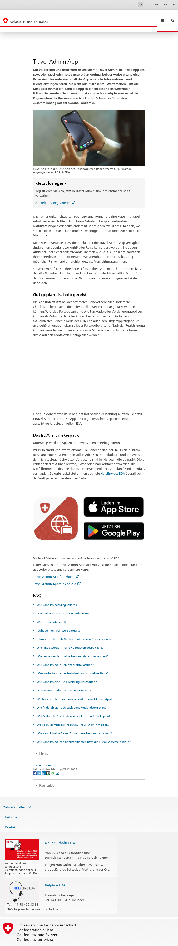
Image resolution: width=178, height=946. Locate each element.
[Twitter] (39, 763)
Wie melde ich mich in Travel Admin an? (62, 603)
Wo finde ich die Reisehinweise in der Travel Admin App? (74, 689)
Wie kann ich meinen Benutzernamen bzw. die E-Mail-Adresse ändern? (83, 731)
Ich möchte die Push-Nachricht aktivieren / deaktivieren (73, 629)
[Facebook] (35, 763)
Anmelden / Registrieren (55, 192)
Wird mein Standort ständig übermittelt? (63, 680)
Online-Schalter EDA (17, 797)
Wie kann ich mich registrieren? (57, 594)
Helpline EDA (55, 875)
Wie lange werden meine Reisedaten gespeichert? (69, 637)
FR (156, 4)
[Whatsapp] (53, 763)
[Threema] (48, 763)
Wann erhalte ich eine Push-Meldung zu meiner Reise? (72, 663)
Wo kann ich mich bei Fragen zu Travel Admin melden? (72, 714)
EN (166, 4)
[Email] (57, 763)
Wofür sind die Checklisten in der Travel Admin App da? (73, 706)
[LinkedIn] (44, 763)
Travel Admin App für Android (57, 574)
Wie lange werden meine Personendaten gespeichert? (72, 646)
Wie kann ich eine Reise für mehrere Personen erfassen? (74, 723)
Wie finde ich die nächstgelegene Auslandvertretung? (72, 697)
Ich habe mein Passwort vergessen (59, 620)
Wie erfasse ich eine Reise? (54, 611)
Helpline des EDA (113, 463)
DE (140, 4)
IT (148, 4)
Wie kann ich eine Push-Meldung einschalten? (66, 671)
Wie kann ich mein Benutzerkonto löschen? (65, 654)
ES (174, 4)
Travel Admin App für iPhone (56, 566)
